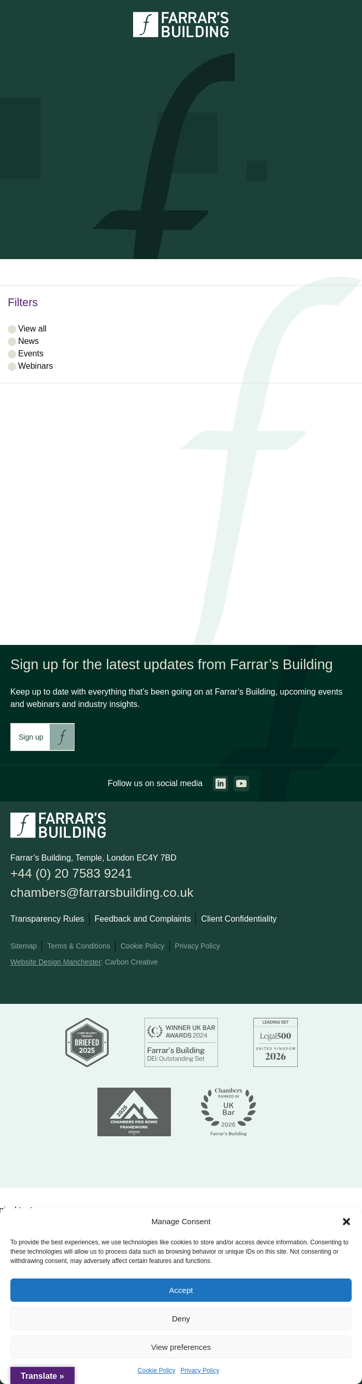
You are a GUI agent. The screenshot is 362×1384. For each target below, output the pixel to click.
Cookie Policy (157, 1370)
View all (32, 328)
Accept (181, 1290)
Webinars (35, 366)
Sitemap (23, 946)
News (28, 341)
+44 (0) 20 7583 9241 (71, 873)
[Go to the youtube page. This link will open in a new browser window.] (241, 783)
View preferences (181, 1347)
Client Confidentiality (239, 918)
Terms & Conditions (78, 946)
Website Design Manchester (55, 962)
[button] (346, 1221)
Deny (181, 1318)
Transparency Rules (47, 918)
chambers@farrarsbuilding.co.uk (102, 892)
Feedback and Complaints (143, 918)
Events (31, 353)
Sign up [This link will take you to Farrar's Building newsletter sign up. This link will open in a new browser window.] (31, 737)
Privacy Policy (200, 1370)
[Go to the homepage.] (180, 34)
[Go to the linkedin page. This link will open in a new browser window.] (220, 783)
